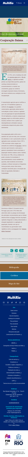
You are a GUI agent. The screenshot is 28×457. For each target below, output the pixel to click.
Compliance (14, 362)
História (3, 238)
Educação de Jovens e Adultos (15, 238)
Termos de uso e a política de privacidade (14, 383)
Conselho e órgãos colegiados (14, 365)
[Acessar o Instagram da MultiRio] (8, 302)
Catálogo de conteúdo (14, 318)
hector (14, 348)
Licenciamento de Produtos (14, 334)
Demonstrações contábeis (14, 372)
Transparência (14, 356)
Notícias (14, 329)
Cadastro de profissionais (14, 378)
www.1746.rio (15, 425)
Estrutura (14, 313)
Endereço (14, 389)
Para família (14, 326)
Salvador (18, 146)
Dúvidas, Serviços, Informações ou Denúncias (14, 416)
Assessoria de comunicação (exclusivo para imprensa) (14, 407)
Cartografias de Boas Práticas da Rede (14, 345)
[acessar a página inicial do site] (8, 3)
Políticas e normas (14, 367)
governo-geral (13, 77)
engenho (11, 107)
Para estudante (14, 324)
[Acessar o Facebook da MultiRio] (16, 302)
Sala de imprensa (14, 316)
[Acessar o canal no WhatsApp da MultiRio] (20, 302)
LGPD (14, 380)
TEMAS (14, 351)
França (13, 217)
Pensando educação (14, 332)
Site (14, 307)
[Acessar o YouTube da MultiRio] (4, 302)
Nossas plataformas (14, 340)
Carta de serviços (14, 359)
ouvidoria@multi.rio (14, 402)
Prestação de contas (14, 370)
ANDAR (14, 343)
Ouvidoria (14, 399)
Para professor (14, 321)
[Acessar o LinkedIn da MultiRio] (24, 302)
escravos (3, 118)
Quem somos (14, 310)
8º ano (7, 238)
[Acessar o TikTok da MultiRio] (12, 302)
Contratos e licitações (14, 375)
